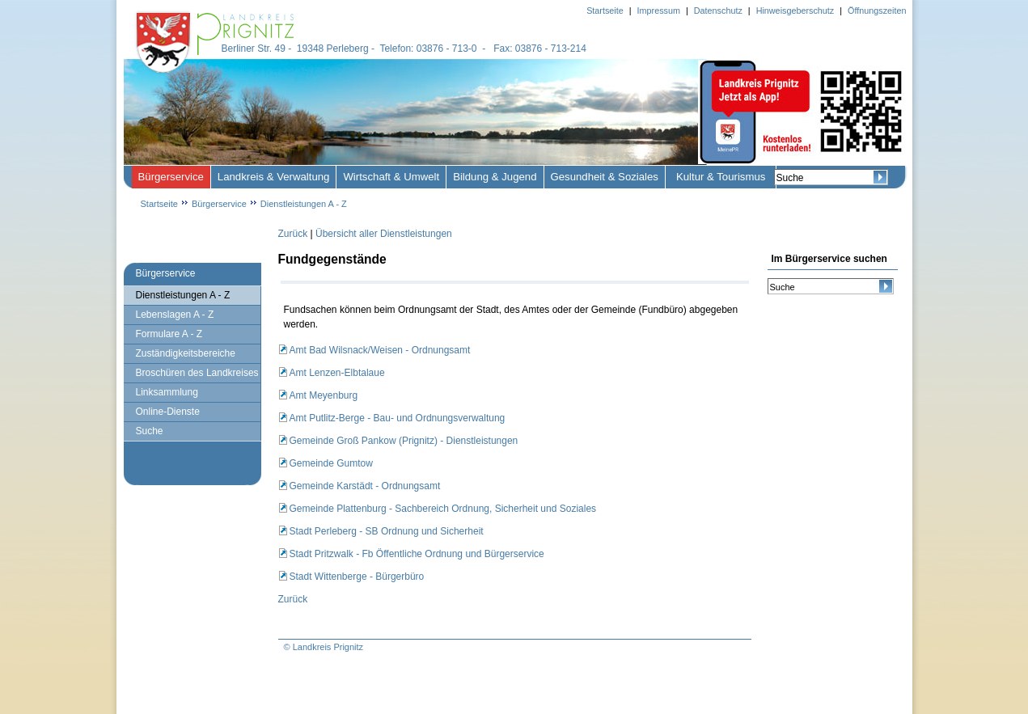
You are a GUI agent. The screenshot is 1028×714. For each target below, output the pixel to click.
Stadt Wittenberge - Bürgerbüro (357, 576)
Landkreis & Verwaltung (274, 177)
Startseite (159, 204)
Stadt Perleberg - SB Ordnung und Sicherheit (387, 531)
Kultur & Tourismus (720, 177)
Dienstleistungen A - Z (303, 204)
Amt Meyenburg (324, 395)
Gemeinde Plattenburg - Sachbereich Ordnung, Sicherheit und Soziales (443, 508)
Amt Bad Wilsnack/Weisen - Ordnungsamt (380, 350)
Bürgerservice (171, 177)
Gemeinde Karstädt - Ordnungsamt (365, 486)
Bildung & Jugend (494, 177)
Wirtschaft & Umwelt (391, 177)
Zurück (293, 233)
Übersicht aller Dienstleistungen (383, 233)
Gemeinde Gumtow (331, 463)
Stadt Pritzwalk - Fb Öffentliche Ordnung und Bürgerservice (417, 554)
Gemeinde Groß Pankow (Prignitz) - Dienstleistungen (404, 440)
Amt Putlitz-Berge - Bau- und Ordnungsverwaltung (398, 418)
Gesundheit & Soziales (604, 177)
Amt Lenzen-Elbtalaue (337, 372)
